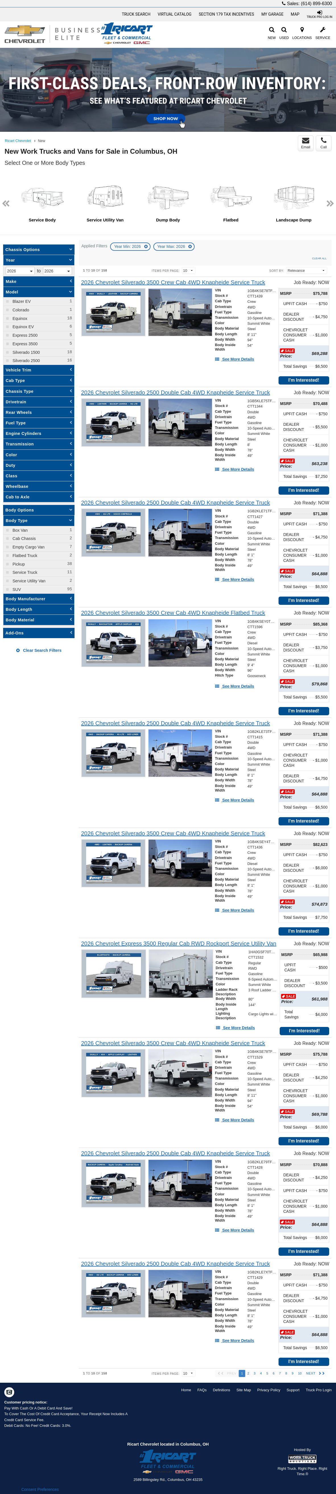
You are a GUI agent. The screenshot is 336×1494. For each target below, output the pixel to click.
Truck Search (136, 14)
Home (186, 1390)
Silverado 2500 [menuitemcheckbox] (25, 360)
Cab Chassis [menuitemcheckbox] (23, 538)
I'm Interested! (303, 380)
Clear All (319, 258)
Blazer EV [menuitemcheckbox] (21, 301)
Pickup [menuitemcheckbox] (18, 564)
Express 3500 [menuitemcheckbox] (24, 344)
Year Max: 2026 (171, 246)
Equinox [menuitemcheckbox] (19, 318)
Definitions (221, 1390)
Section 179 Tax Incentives (226, 14)
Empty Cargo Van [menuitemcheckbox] (28, 547)
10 (299, 1373)
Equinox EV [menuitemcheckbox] (22, 326)
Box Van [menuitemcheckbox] (19, 530)
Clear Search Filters (38, 650)
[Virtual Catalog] (174, 14)
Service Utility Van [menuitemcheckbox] (28, 581)
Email (305, 143)
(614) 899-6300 (316, 3)
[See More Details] (234, 359)
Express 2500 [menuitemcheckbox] (24, 335)
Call (323, 143)
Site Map (243, 1390)
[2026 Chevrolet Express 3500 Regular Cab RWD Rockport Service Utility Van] (178, 943)
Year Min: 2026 (128, 246)
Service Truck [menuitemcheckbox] (24, 572)
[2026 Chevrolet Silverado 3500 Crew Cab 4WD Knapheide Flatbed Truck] (173, 613)
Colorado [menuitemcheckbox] (20, 310)
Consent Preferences (40, 1489)
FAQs (202, 1390)
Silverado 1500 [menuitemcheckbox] (25, 352)
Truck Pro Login (319, 1390)
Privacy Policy (268, 1390)
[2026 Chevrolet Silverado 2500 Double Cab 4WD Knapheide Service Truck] (175, 392)
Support (293, 1390)
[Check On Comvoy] (9, 1393)
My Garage (272, 14)
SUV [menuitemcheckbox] (16, 589)
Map (295, 14)
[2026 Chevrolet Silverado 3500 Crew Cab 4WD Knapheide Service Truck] (173, 282)
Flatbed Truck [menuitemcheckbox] (24, 555)
